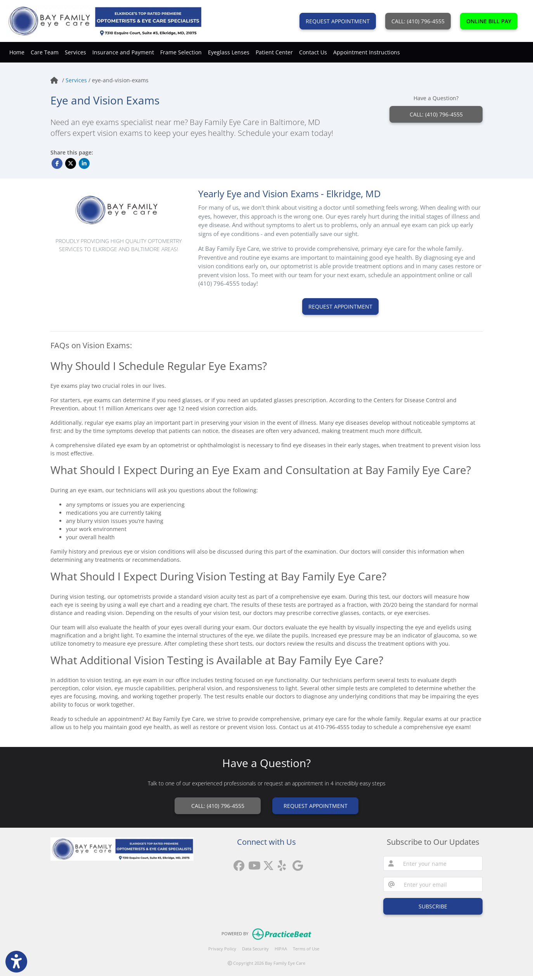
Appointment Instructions (366, 52)
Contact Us (313, 52)
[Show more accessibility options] (16, 961)
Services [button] (75, 52)
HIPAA (281, 949)
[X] (266, 863)
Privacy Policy (222, 949)
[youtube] (251, 863)
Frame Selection (181, 52)
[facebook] (237, 863)
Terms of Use (306, 949)
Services (77, 80)
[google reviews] (295, 863)
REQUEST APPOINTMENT (338, 21)
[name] (440, 863)
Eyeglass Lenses (228, 52)
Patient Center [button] (274, 52)
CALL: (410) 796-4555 (418, 21)
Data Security (255, 949)
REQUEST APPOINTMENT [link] (316, 805)
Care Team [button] (45, 52)
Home (16, 52)
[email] (441, 884)
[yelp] (281, 863)
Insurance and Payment (123, 52)
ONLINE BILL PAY (488, 21)
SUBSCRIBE (433, 906)
